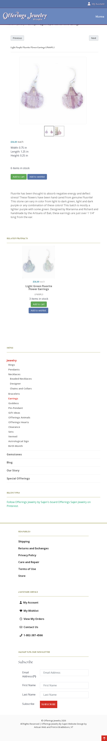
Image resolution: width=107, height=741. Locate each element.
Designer (15, 383)
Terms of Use (27, 569)
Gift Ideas (14, 412)
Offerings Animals (19, 417)
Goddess (13, 403)
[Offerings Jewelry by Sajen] (25, 17)
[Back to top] (104, 738)
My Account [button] (96, 4)
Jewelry (12, 360)
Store (22, 576)
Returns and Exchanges (33, 548)
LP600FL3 (39, 294)
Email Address (29, 674)
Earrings (13, 398)
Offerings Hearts (18, 422)
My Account (28, 602)
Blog (10, 462)
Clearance (14, 427)
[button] (98, 16)
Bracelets (14, 393)
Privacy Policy (27, 555)
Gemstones (14, 454)
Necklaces (14, 374)
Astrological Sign (18, 441)
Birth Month (15, 446)
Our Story (13, 470)
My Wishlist (28, 611)
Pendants (14, 369)
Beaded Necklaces (21, 378)
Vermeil (12, 436)
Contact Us (28, 627)
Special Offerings (18, 478)
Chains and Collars (21, 388)
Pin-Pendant (15, 408)
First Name (29, 685)
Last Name (29, 694)
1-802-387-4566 (30, 635)
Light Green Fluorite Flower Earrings (39, 288)
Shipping (24, 541)
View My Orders (31, 619)
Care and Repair (28, 562)
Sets (11, 431)
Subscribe (28, 704)
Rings (11, 364)
